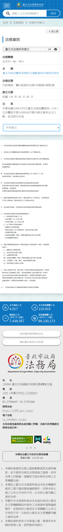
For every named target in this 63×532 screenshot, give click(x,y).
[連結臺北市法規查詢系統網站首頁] (30, 5)
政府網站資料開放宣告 (31, 334)
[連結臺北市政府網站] (47, 440)
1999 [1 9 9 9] (5, 393)
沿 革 (7, 103)
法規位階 (7, 80)
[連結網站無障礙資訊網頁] (22, 439)
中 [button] (31, 448)
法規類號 (7, 57)
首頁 (5, 22)
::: (2, 20)
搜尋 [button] (53, 13)
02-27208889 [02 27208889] (28, 393)
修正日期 (7, 92)
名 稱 (7, 68)
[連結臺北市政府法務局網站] (31, 363)
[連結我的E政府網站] (37, 439)
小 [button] (27, 448)
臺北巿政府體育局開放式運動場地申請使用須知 (31, 73)
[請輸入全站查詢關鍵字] (28, 13)
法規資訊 (18, 22)
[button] (53, 31)
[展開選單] (7, 6)
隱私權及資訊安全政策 (31, 342)
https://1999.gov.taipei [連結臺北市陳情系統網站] (18, 410)
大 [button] (35, 448)
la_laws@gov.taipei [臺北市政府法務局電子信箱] (15, 419)
